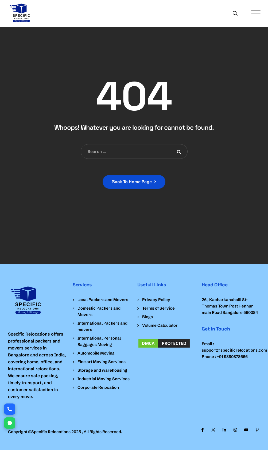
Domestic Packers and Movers (99, 311)
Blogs (147, 316)
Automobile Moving (96, 353)
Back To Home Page (132, 181)
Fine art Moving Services (101, 361)
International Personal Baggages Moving (99, 341)
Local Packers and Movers (102, 299)
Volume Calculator (160, 325)
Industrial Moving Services (103, 378)
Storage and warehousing (102, 370)
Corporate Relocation (98, 387)
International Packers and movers (102, 326)
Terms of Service (158, 308)
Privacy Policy (156, 299)
